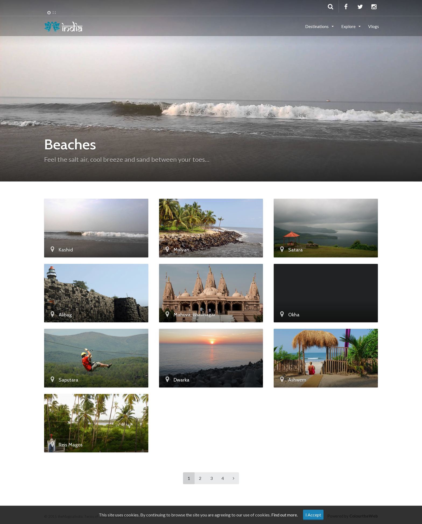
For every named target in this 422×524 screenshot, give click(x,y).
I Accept (313, 514)
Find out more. (284, 514)
